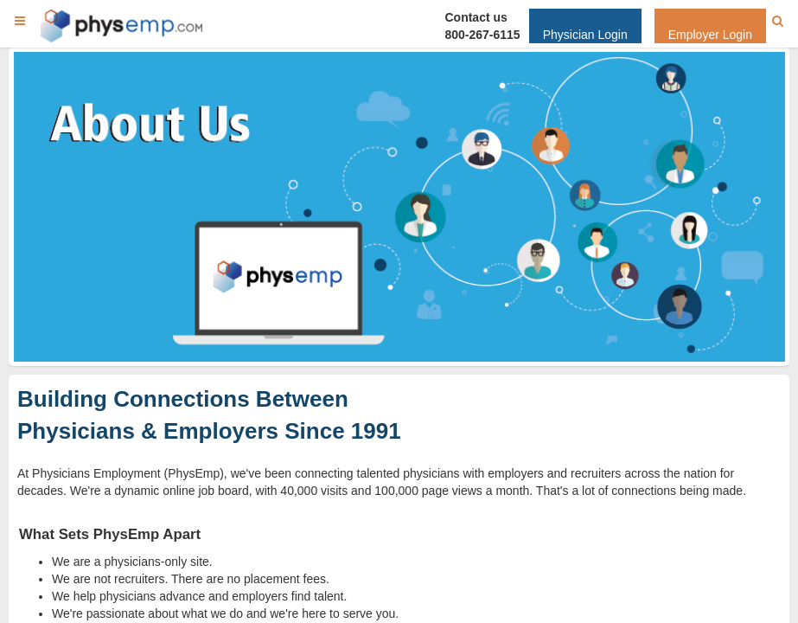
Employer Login (710, 35)
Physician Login (585, 35)
